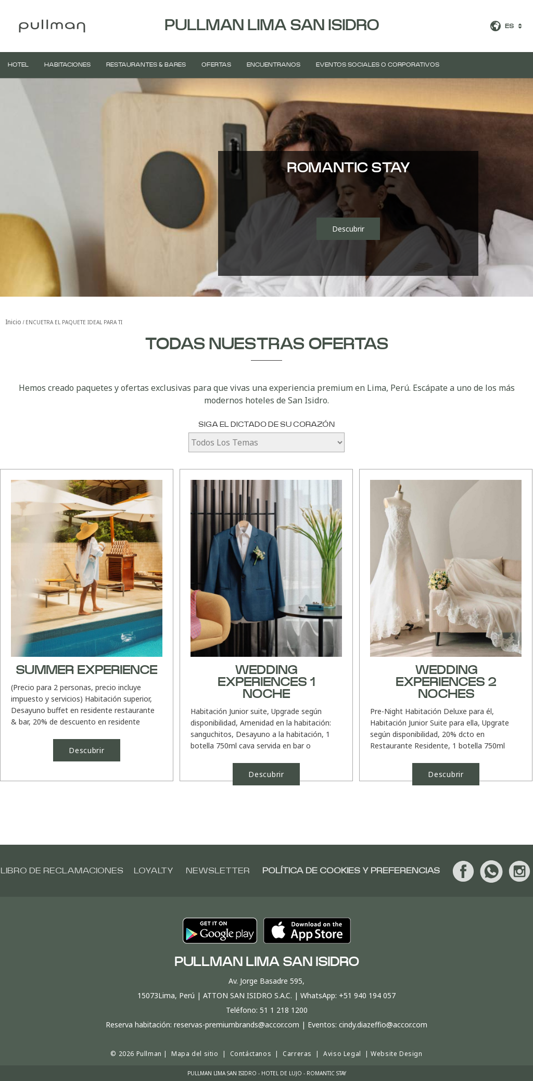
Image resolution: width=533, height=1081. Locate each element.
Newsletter (218, 871)
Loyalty (153, 871)
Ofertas (216, 65)
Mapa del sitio (194, 1053)
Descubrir (348, 229)
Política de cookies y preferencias (351, 871)
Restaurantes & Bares (146, 65)
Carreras (297, 1053)
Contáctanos (251, 1053)
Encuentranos (273, 65)
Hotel (18, 65)
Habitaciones (67, 65)
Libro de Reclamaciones (62, 871)
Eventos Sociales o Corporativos (377, 65)
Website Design (396, 1053)
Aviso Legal (342, 1053)
